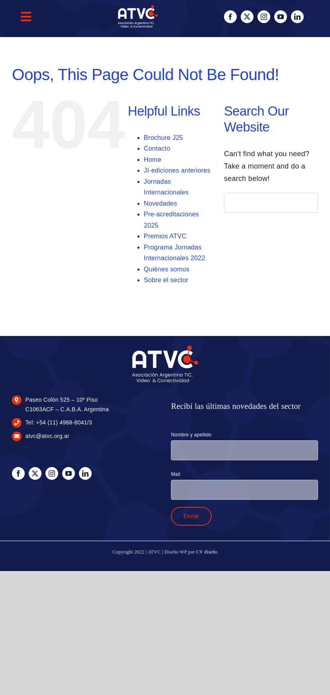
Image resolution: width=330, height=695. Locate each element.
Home (152, 159)
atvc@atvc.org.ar (47, 436)
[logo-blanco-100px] (138, 8)
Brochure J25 (163, 137)
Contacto (157, 148)
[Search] (234, 203)
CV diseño (206, 552)
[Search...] (271, 203)
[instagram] (263, 16)
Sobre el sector (166, 280)
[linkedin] (297, 16)
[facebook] (230, 16)
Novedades (160, 203)
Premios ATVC (165, 236)
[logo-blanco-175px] (165, 347)
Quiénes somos (167, 269)
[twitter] (247, 16)
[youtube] (280, 16)
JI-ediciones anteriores (177, 170)
